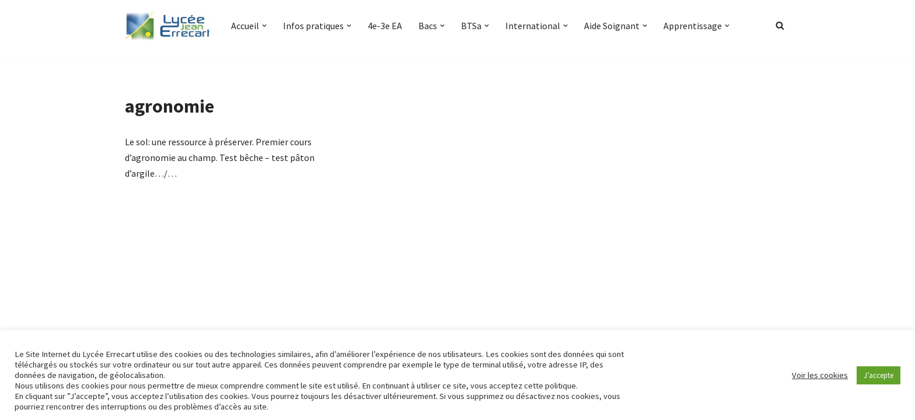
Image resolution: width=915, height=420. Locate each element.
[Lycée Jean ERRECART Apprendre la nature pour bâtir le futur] (168, 25)
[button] (264, 25)
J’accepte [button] (878, 375)
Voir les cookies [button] (820, 375)
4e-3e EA (385, 26)
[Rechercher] (780, 25)
